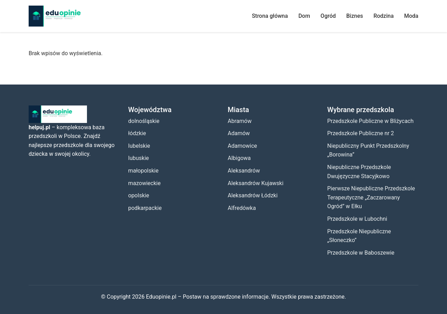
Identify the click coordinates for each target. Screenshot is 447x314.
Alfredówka (242, 208)
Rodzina (383, 16)
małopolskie (143, 170)
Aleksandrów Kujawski (256, 183)
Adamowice (242, 146)
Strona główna (270, 16)
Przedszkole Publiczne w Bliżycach (370, 121)
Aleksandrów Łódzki (253, 195)
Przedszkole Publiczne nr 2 (360, 133)
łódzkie (137, 133)
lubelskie (139, 146)
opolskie (138, 195)
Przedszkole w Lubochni (357, 219)
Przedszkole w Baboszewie (360, 252)
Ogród (328, 16)
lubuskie (138, 158)
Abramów (239, 121)
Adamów (239, 133)
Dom (304, 16)
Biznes (354, 16)
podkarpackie (145, 208)
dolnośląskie (144, 121)
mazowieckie (144, 183)
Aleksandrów (244, 170)
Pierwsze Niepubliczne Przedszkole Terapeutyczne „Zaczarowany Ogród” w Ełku (371, 197)
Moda (411, 16)
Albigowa (239, 158)
